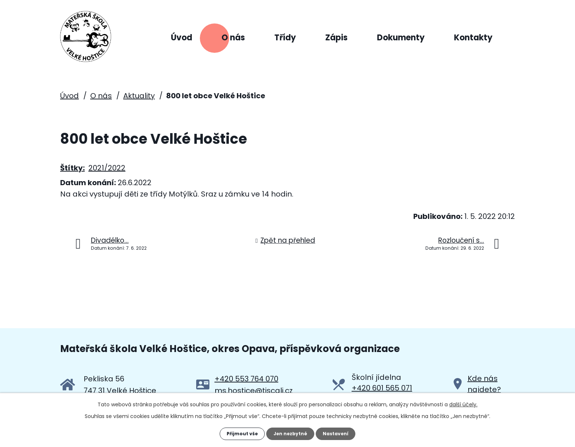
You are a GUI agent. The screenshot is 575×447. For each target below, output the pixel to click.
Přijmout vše (236, 432)
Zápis (336, 37)
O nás (233, 37)
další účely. (463, 402)
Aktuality (139, 95)
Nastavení (341, 432)
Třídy (285, 37)
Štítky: (72, 167)
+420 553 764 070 (246, 378)
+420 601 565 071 (382, 387)
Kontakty (473, 37)
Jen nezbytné (290, 432)
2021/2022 (106, 167)
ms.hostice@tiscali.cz (254, 390)
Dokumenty (401, 37)
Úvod (181, 37)
